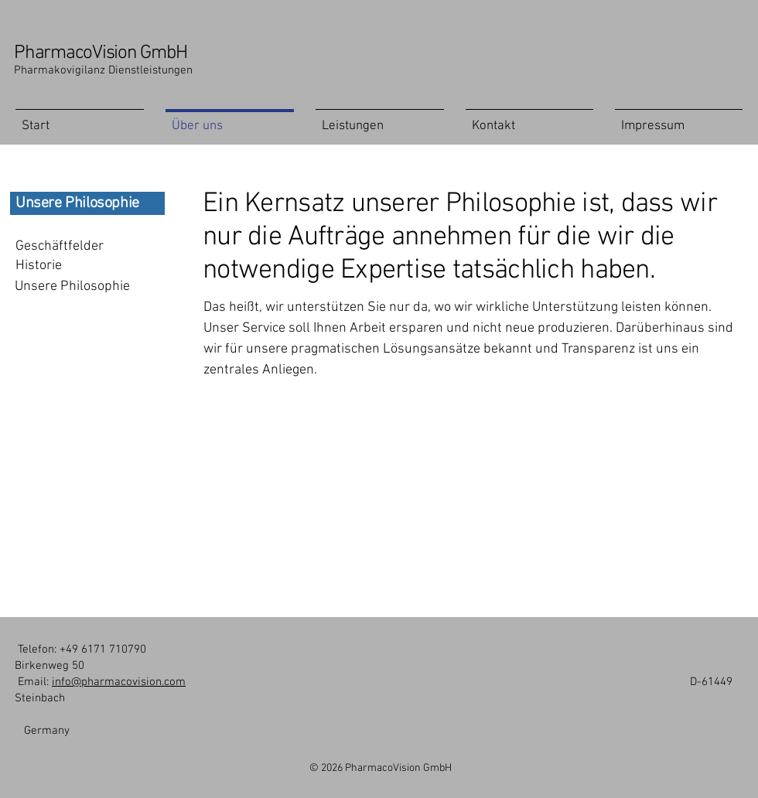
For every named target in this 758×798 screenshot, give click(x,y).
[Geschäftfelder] (74, 246)
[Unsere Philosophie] (75, 286)
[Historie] (75, 265)
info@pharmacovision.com (119, 682)
